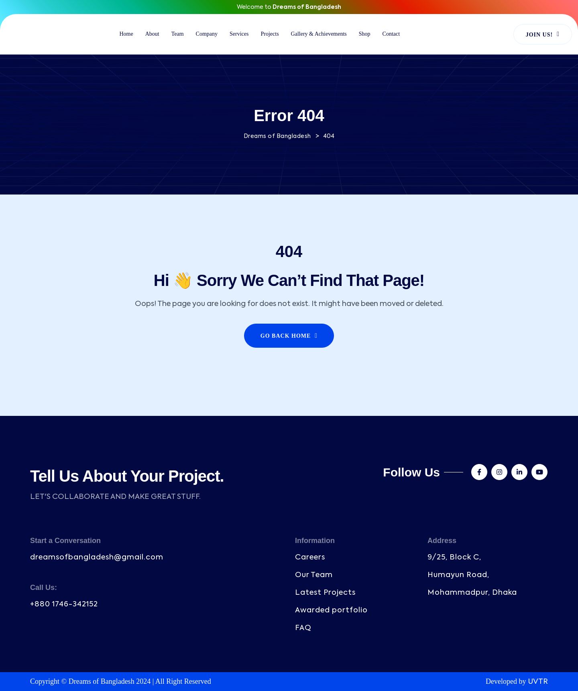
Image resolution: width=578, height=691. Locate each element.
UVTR (538, 681)
